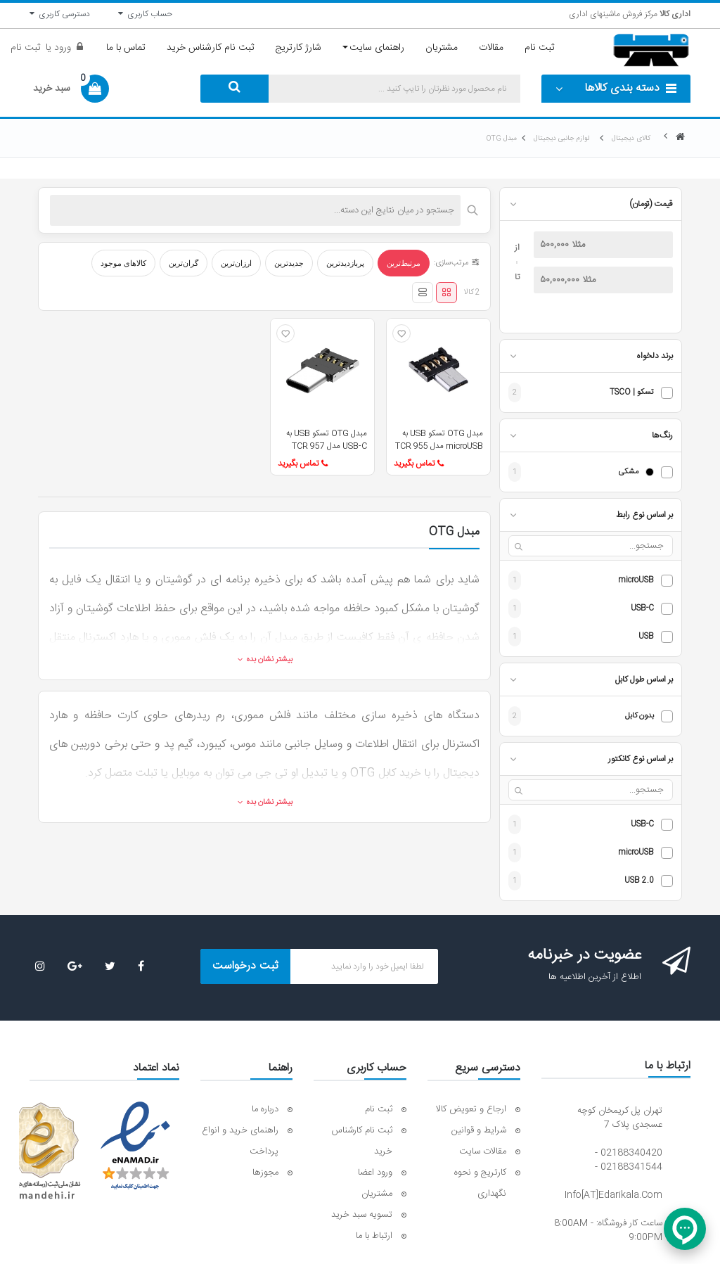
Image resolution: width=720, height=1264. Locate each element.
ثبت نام (25, 47)
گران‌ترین (183, 263)
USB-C (642, 609)
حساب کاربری (145, 14)
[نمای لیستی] (422, 292)
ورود (61, 47)
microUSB (636, 581)
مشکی (628, 472)
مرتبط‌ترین (403, 263)
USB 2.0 (639, 881)
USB (646, 637)
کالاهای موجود (123, 263)
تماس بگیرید (419, 463)
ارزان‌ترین (236, 263)
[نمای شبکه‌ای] (446, 292)
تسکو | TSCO (632, 393)
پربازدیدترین (345, 263)
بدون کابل (639, 716)
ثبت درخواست (245, 966)
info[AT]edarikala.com (613, 1195)
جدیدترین (289, 263)
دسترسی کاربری (60, 14)
